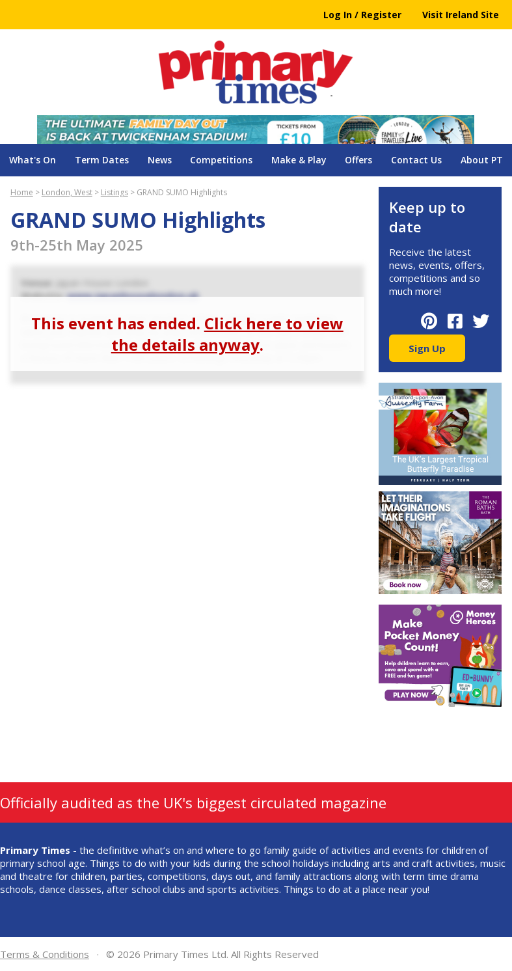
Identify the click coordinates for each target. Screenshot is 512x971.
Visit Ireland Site (460, 14)
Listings (114, 192)
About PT (482, 160)
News (160, 160)
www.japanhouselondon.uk (133, 295)
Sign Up (427, 348)
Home (21, 192)
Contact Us (416, 160)
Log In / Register (362, 14)
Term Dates (102, 160)
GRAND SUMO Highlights (182, 192)
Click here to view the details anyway (227, 333)
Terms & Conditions (44, 954)
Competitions (221, 160)
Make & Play (299, 160)
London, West (67, 192)
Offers (358, 160)
